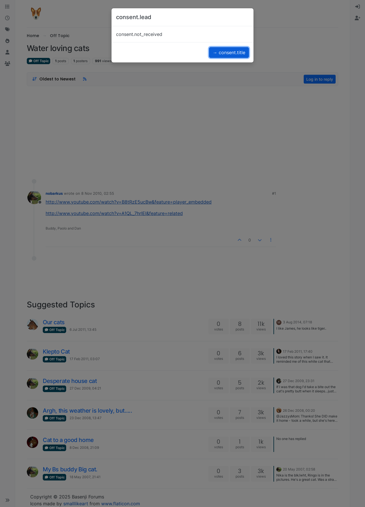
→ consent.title (229, 52)
